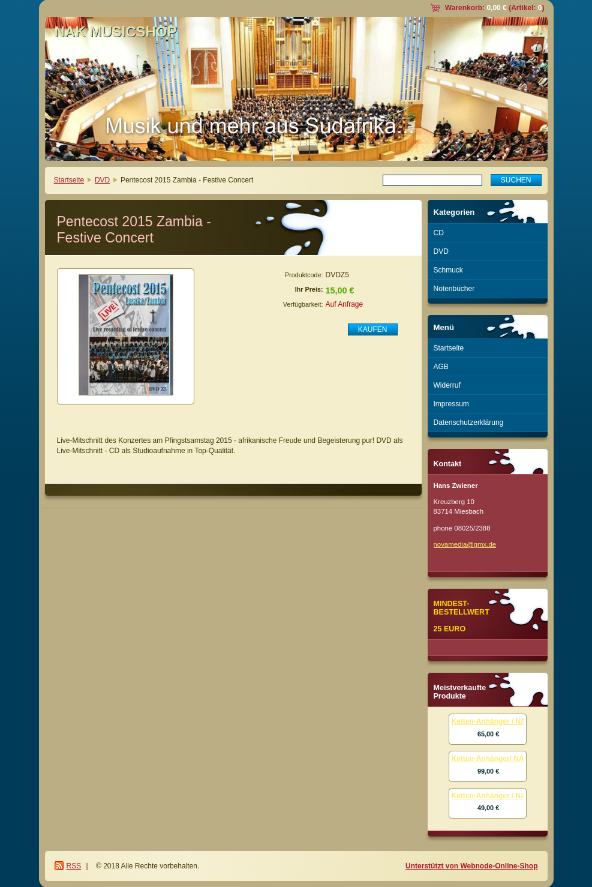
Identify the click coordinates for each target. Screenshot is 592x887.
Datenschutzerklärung (469, 422)
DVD (102, 180)
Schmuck (448, 270)
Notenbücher (454, 288)
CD (439, 233)
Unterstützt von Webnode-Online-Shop (471, 866)
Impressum (451, 404)
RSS (74, 866)
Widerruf (447, 385)
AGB (441, 366)
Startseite (69, 180)
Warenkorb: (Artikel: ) (495, 8)
